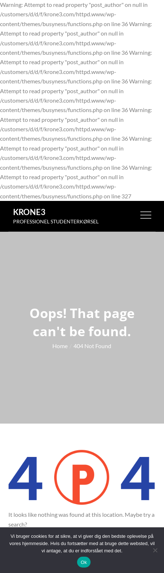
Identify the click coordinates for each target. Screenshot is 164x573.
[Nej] (155, 550)
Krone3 (29, 212)
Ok (84, 562)
